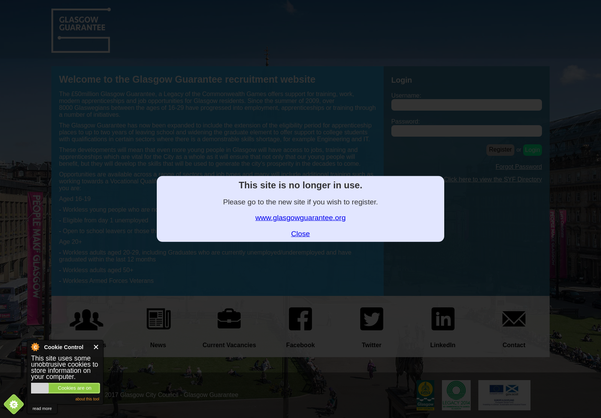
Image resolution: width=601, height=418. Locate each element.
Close (96, 347)
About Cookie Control (35, 346)
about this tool (87, 399)
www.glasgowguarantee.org (300, 218)
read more (42, 408)
